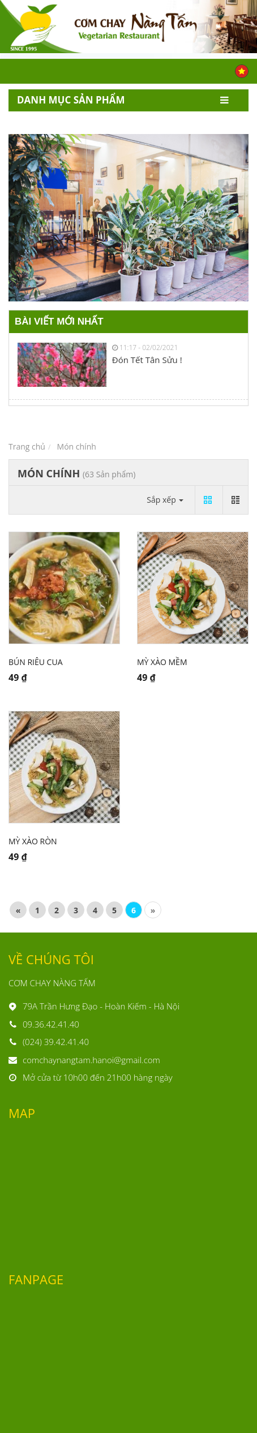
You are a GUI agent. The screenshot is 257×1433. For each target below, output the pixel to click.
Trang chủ (26, 446)
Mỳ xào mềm (162, 662)
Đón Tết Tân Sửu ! (147, 359)
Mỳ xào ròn (32, 841)
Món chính (76, 446)
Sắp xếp (165, 499)
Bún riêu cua (35, 662)
